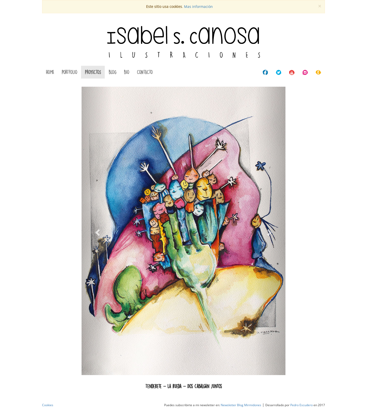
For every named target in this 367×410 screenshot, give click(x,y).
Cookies (47, 405)
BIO (126, 72)
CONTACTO (145, 72)
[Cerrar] (319, 6)
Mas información (198, 6)
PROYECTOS (93, 72)
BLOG (112, 72)
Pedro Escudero (301, 405)
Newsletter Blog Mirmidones (241, 405)
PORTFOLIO (69, 72)
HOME (50, 72)
